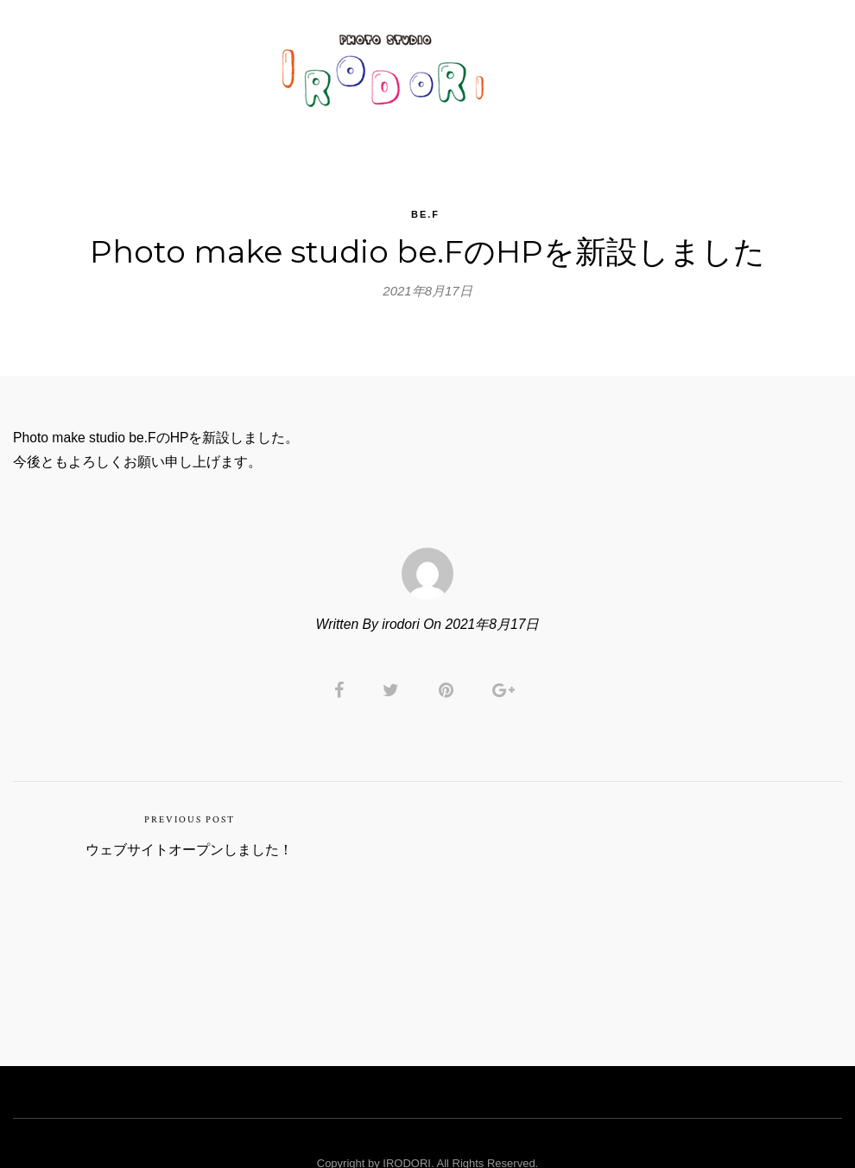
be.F (425, 195)
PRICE (541, 64)
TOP (159, 64)
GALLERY (229, 64)
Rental (612, 64)
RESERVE (694, 64)
